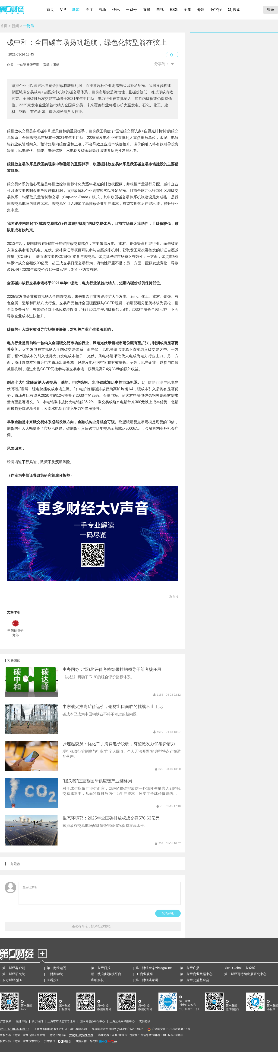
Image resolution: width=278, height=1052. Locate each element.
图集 (187, 10)
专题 (201, 10)
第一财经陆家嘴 (147, 980)
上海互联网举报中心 (122, 1021)
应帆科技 (97, 980)
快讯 (116, 10)
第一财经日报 (101, 968)
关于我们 (37, 1021)
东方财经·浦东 (12, 980)
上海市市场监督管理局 (61, 1021)
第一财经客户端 (13, 968)
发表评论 (168, 913)
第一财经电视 (56, 968)
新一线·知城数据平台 (106, 974)
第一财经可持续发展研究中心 (245, 974)
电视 (160, 10)
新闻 (75, 10)
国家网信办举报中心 (92, 1021)
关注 (89, 10)
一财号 (131, 10)
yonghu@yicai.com (81, 1035)
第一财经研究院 (13, 974)
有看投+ (52, 980)
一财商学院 (55, 974)
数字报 (216, 10)
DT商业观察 (144, 974)
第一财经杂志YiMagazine (154, 968)
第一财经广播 (189, 968)
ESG (174, 10)
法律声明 (21, 1021)
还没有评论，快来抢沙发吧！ (93, 926)
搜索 (236, 10)
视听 (102, 10)
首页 (50, 10)
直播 (146, 10)
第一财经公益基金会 (194, 980)
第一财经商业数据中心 (196, 974)
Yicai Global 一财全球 (239, 968)
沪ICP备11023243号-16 (14, 1029)
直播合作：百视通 (87, 1041)
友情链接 (144, 1021)
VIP (63, 10)
